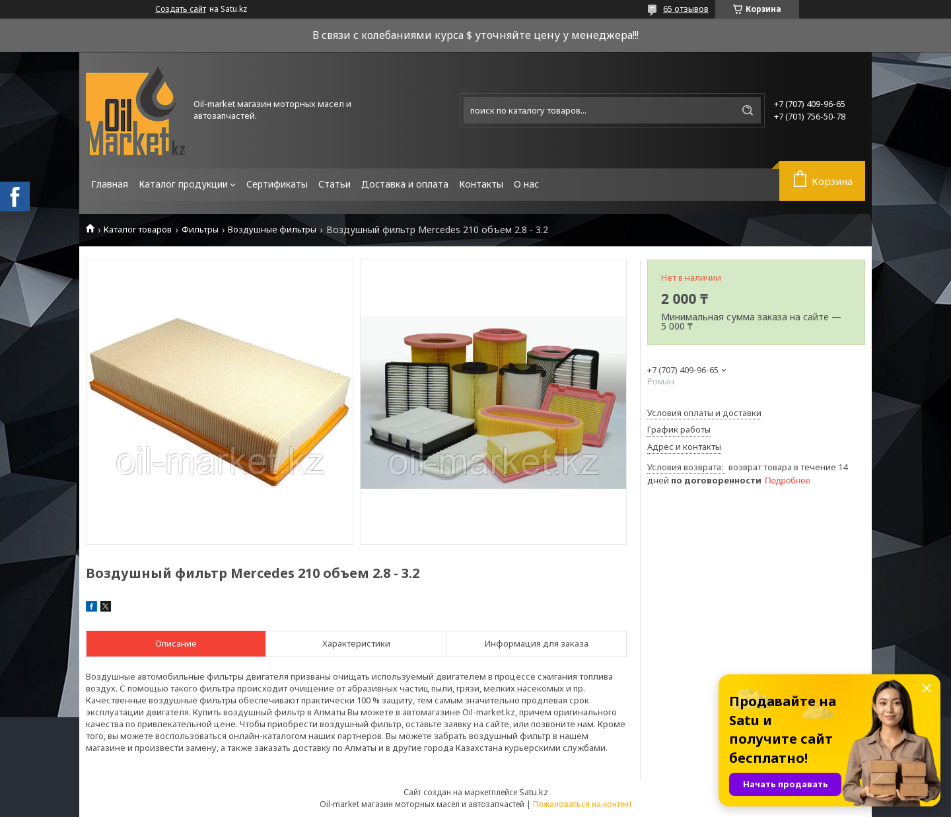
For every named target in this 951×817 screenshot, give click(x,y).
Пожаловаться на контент (582, 804)
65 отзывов (686, 9)
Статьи (334, 184)
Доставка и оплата (404, 184)
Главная (109, 184)
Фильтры (200, 229)
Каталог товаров (138, 229)
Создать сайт (180, 9)
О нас (526, 184)
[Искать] (747, 110)
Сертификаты (277, 184)
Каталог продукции (183, 184)
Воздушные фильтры (272, 229)
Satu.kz (533, 792)
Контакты (481, 184)
